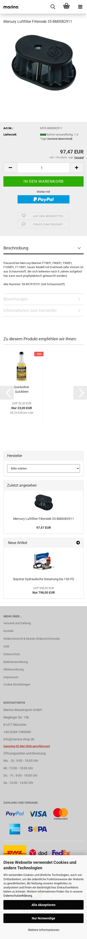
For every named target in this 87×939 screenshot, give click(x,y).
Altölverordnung (13, 669)
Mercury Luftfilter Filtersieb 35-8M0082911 (43, 519)
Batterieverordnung (15, 662)
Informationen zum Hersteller (30, 310)
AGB (6, 646)
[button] (10, 168)
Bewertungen (15, 299)
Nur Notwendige (43, 918)
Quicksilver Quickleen (21, 389)
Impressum (10, 677)
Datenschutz (11, 654)
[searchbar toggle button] (53, 7)
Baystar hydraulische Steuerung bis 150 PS (43, 579)
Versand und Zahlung (17, 623)
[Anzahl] (43, 168)
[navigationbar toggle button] (80, 7)
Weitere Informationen (43, 930)
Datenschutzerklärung (17, 895)
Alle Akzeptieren (43, 905)
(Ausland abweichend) (59, 138)
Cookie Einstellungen (16, 684)
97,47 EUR (43, 527)
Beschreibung (15, 248)
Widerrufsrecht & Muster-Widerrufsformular (31, 638)
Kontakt (8, 631)
